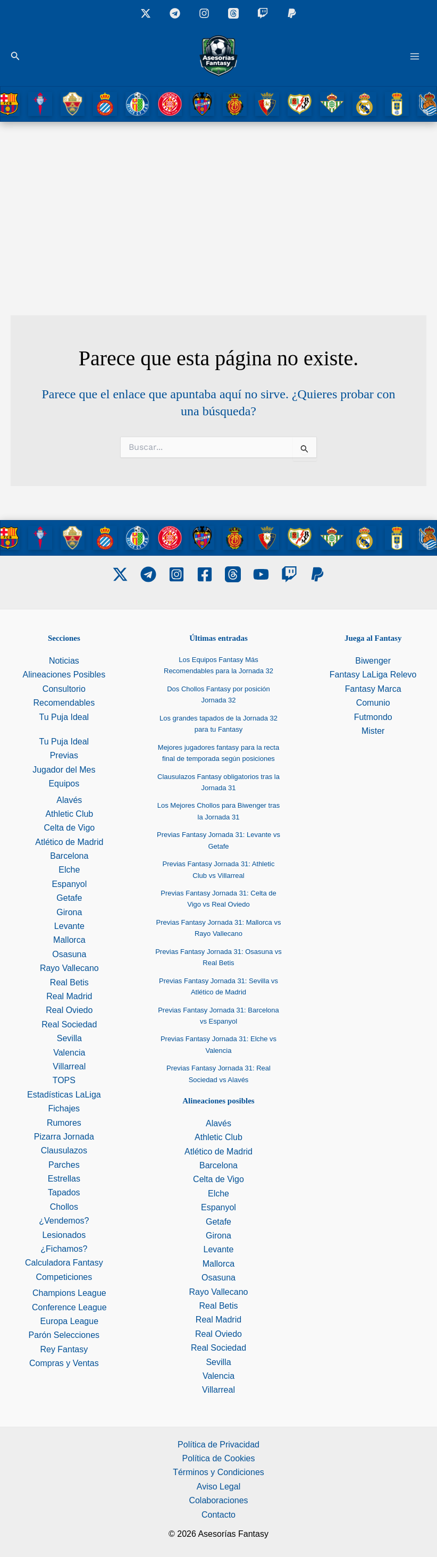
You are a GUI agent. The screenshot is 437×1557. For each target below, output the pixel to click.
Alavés (69, 800)
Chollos (64, 1206)
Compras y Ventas (64, 1363)
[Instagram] (204, 13)
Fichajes (64, 1108)
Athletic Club (69, 813)
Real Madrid (69, 996)
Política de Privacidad (218, 1444)
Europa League (69, 1321)
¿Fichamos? (63, 1248)
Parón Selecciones (64, 1335)
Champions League (69, 1293)
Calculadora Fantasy (64, 1262)
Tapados (64, 1192)
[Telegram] (148, 574)
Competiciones (64, 1277)
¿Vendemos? (64, 1220)
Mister (373, 730)
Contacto (218, 1514)
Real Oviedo (69, 1010)
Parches (64, 1164)
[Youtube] (261, 574)
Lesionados (64, 1235)
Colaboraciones (218, 1500)
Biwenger (373, 660)
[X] (145, 13)
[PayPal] (317, 574)
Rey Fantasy (64, 1349)
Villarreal (69, 1066)
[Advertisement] (218, 201)
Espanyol (69, 884)
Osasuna (69, 954)
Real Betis (69, 982)
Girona (69, 912)
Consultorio (64, 688)
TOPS (64, 1080)
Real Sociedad (69, 1024)
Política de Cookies (218, 1458)
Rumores (64, 1122)
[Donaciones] (291, 13)
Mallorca (69, 939)
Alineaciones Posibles (64, 674)
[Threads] (233, 13)
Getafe (69, 897)
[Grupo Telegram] (175, 13)
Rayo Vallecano (69, 968)
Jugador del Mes (63, 769)
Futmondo (373, 717)
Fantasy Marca (373, 688)
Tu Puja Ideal (64, 717)
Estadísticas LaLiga (64, 1094)
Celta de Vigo (69, 827)
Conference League (69, 1307)
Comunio (373, 702)
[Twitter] (120, 574)
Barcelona (69, 855)
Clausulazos (64, 1150)
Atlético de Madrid (69, 842)
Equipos (63, 783)
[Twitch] (262, 13)
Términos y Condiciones (218, 1472)
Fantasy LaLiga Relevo (373, 674)
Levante (69, 926)
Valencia (69, 1052)
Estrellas (64, 1178)
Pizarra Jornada (64, 1136)
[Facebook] (205, 574)
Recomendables (64, 702)
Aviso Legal (218, 1486)
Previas (64, 755)
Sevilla (69, 1038)
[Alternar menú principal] (414, 56)
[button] (15, 56)
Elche (69, 869)
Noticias (64, 660)
